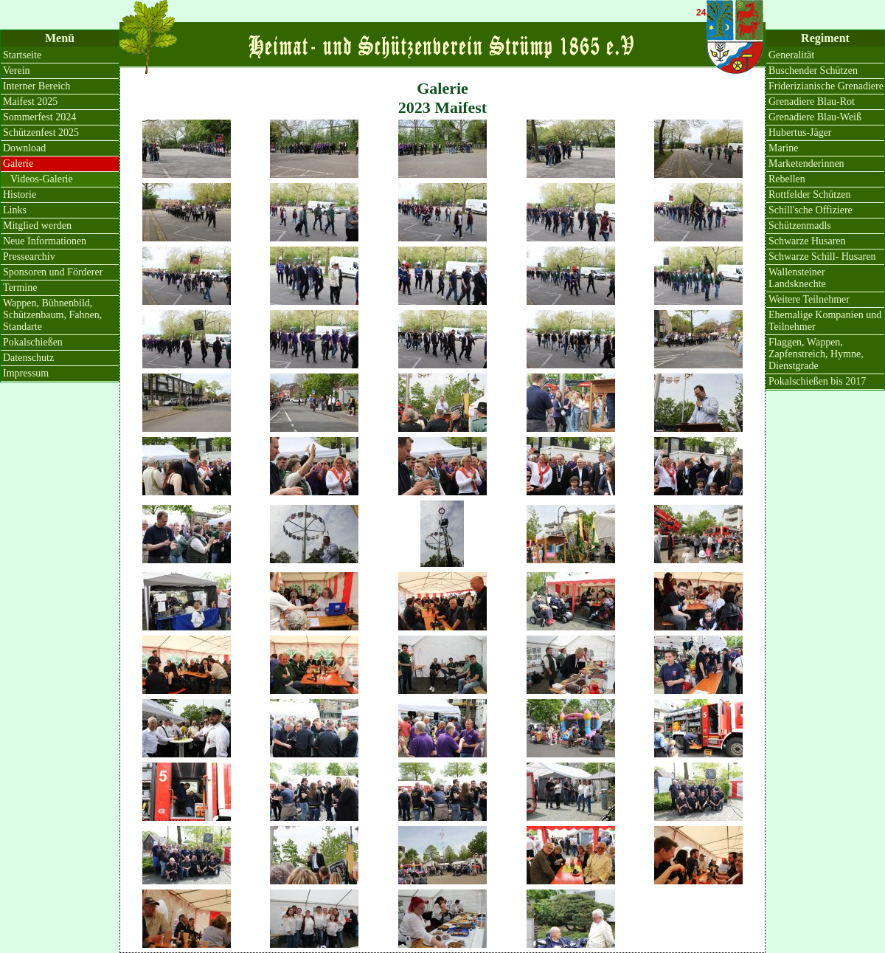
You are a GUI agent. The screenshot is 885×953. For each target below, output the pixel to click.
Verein (16, 70)
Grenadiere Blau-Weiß (814, 117)
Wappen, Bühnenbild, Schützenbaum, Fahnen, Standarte (52, 314)
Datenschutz (28, 357)
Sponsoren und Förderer (53, 272)
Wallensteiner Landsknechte (797, 277)
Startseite (22, 55)
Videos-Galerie (41, 179)
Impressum (26, 373)
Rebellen (786, 179)
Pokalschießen (33, 342)
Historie (19, 194)
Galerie (18, 163)
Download (24, 148)
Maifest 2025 (30, 101)
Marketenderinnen (806, 163)
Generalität (791, 55)
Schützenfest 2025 (41, 132)
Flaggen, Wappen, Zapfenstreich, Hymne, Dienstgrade (816, 354)
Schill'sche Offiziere (810, 210)
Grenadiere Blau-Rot (811, 101)
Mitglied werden (37, 225)
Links (15, 210)
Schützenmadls (799, 225)
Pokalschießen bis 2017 (817, 381)
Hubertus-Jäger (800, 132)
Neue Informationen (44, 241)
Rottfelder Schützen (809, 194)
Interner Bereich (36, 86)
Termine (20, 287)
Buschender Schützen (813, 70)
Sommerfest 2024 (39, 117)
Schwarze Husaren (807, 241)
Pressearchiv (29, 256)
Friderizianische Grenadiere (826, 86)
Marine (783, 148)
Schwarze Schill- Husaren (821, 256)
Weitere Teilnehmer (809, 299)
